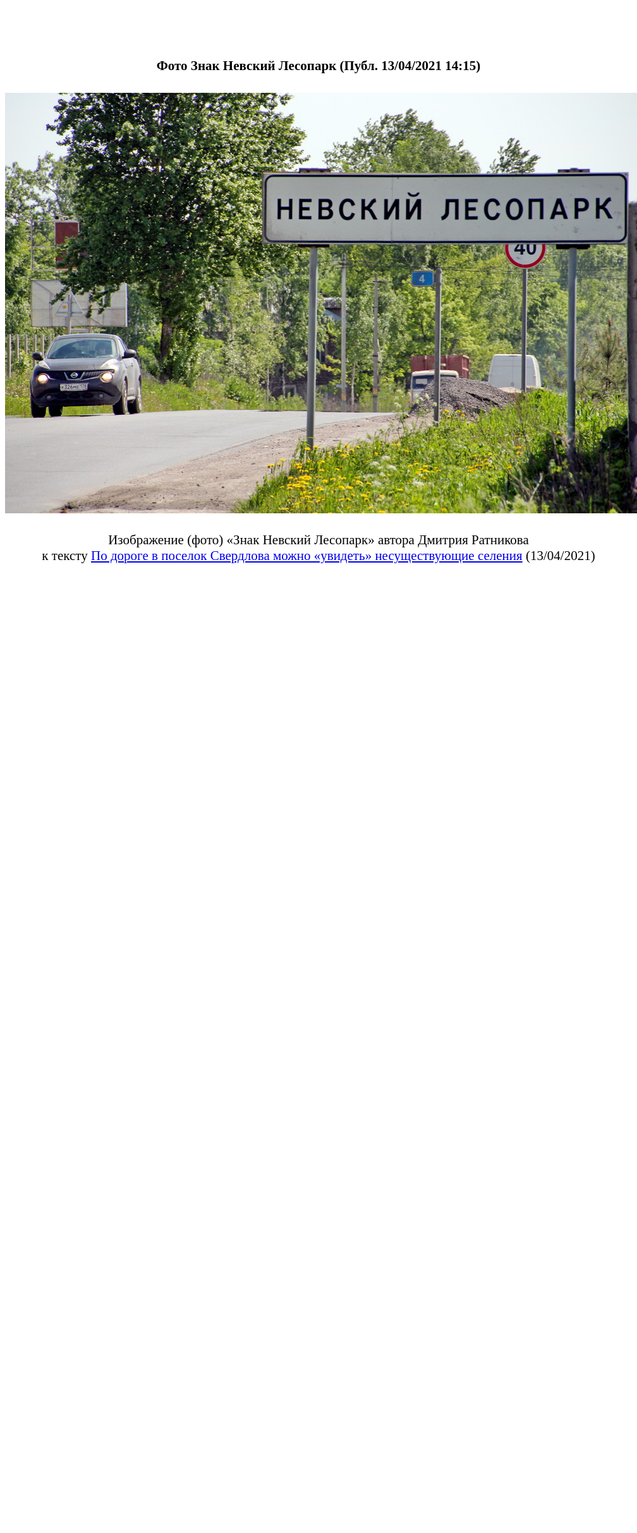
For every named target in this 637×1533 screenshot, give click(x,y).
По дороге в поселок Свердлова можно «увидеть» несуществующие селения (307, 555)
